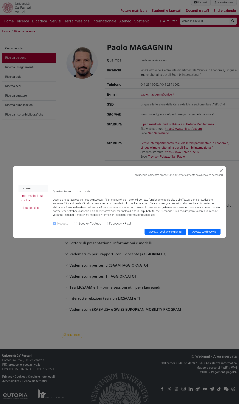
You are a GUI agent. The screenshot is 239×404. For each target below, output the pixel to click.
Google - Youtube (89, 223)
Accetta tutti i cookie (204, 231)
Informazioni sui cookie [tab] (32, 198)
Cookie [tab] (25, 188)
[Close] (221, 171)
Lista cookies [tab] (30, 208)
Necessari (63, 223)
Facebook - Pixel (120, 223)
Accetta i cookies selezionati (165, 231)
